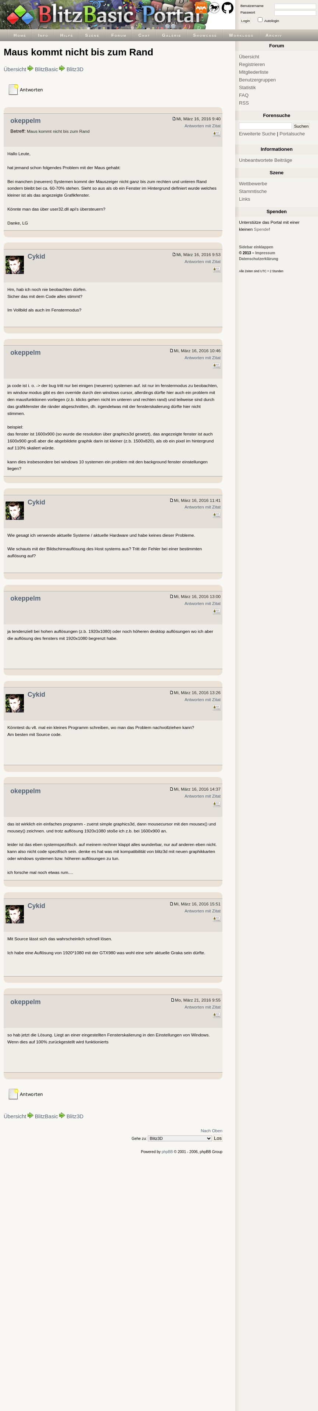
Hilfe (67, 35)
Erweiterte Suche (257, 133)
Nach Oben (211, 1130)
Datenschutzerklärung (258, 259)
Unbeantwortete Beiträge (265, 160)
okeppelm (25, 120)
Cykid (36, 256)
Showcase (205, 35)
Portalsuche (292, 133)
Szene (92, 35)
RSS (244, 103)
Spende (261, 229)
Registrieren (252, 64)
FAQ (244, 95)
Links (244, 199)
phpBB (167, 1152)
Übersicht (15, 69)
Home (20, 35)
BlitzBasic (46, 69)
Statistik (247, 87)
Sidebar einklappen (256, 247)
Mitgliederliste (253, 72)
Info (43, 35)
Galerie (171, 35)
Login (245, 21)
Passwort (247, 12)
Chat (144, 35)
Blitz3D (75, 69)
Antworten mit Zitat (203, 125)
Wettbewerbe (253, 183)
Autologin (271, 21)
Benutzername (252, 6)
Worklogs (241, 35)
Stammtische (253, 191)
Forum (119, 35)
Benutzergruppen (257, 80)
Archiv (273, 35)
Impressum (265, 253)
